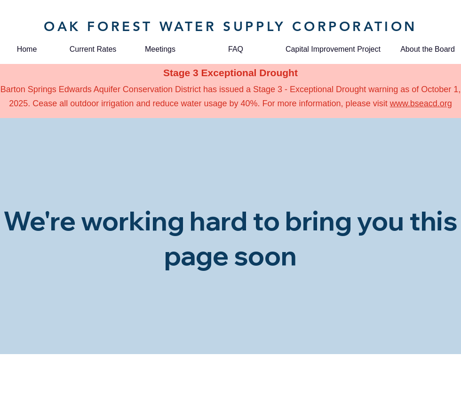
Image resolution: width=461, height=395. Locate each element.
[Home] (27, 49)
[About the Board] (427, 49)
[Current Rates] (93, 49)
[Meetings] (160, 49)
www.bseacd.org (421, 103)
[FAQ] (235, 49)
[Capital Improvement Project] (333, 49)
